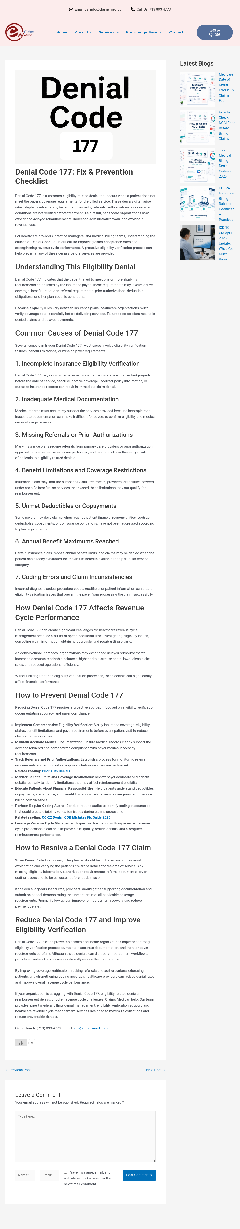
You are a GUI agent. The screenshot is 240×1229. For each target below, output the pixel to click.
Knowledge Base (143, 32)
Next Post (156, 1070)
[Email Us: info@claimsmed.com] (96, 9)
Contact (176, 32)
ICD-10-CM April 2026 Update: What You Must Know (226, 245)
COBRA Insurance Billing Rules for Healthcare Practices (226, 205)
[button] (116, 32)
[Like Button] (21, 1042)
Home (62, 32)
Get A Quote (214, 32)
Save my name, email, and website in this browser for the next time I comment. (87, 1179)
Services (109, 32)
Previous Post (18, 1070)
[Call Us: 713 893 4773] (151, 9)
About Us (83, 32)
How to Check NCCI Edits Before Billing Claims (224, 128)
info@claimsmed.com (91, 1028)
